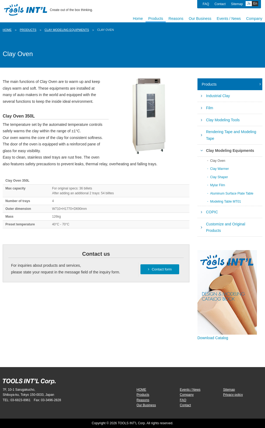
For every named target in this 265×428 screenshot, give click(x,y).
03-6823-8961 (20, 400)
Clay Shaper (219, 177)
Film (209, 108)
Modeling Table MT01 (225, 201)
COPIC (212, 212)
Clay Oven (217, 161)
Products (28, 29)
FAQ (206, 4)
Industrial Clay (218, 96)
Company (186, 395)
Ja (248, 3)
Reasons (143, 400)
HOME (7, 29)
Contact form (160, 269)
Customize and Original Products (225, 227)
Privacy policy (233, 395)
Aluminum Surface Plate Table (231, 193)
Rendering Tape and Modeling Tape (231, 135)
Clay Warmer (219, 169)
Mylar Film (217, 185)
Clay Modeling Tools (223, 120)
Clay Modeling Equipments (67, 29)
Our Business (146, 405)
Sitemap (237, 4)
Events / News (190, 390)
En (255, 3)
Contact (219, 4)
